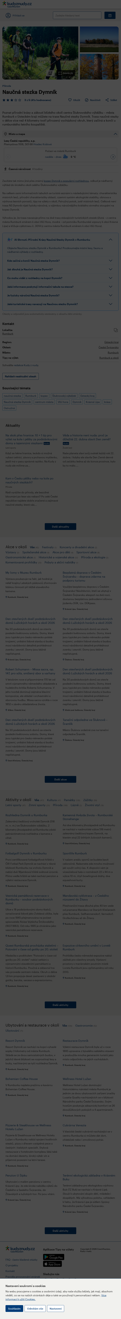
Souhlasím (14, 1308)
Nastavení (56, 1308)
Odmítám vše (35, 1308)
